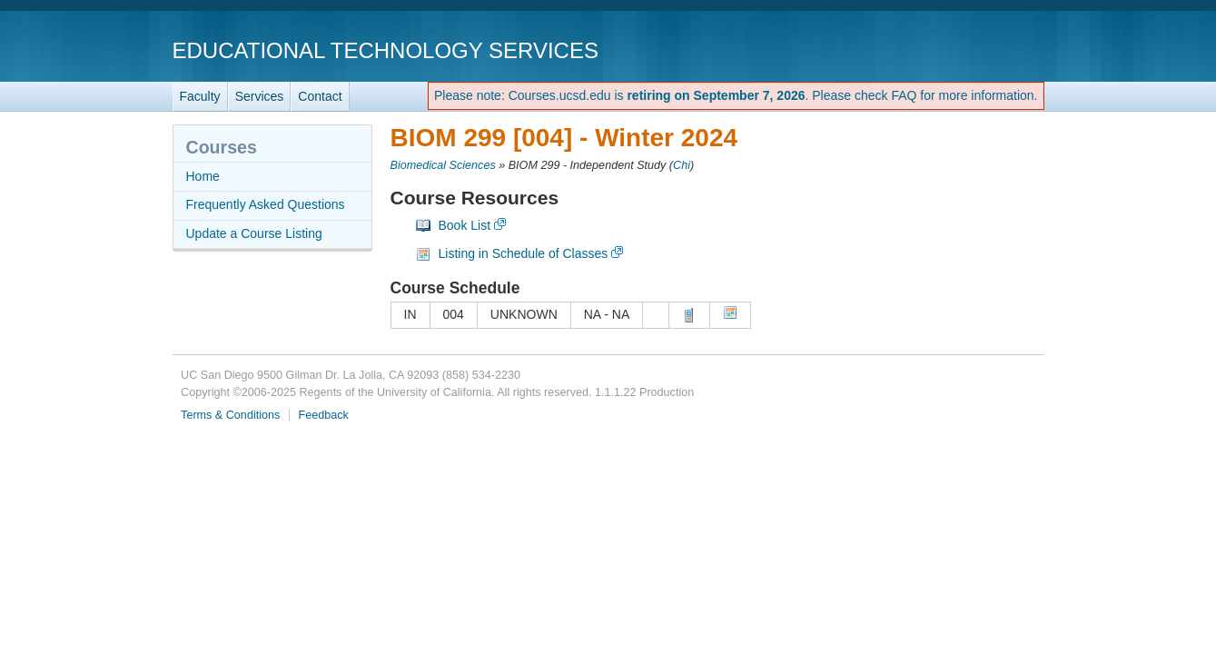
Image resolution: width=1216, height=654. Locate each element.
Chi (681, 165)
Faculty (200, 96)
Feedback (324, 415)
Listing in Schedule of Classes (523, 253)
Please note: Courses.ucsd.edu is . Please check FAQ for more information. (736, 95)
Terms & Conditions (230, 415)
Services (259, 96)
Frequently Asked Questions (265, 204)
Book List (465, 225)
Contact (319, 96)
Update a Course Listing (254, 233)
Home (203, 176)
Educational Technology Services (385, 50)
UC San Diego (940, 49)
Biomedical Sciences (443, 165)
